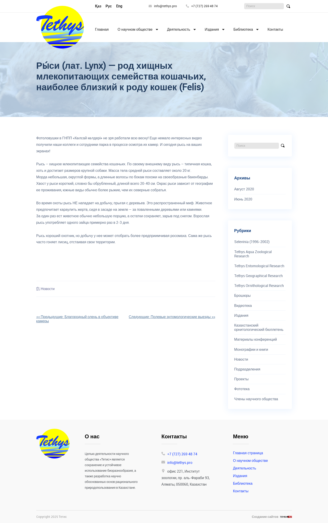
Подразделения (247, 369)
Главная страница (248, 452)
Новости (48, 288)
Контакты (275, 29)
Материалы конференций (255, 339)
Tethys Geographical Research (258, 276)
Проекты (241, 379)
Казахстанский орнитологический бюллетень (259, 327)
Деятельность (178, 29)
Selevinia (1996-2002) (251, 242)
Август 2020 (244, 189)
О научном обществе (135, 29)
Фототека (242, 389)
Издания (212, 29)
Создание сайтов (265, 517)
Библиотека (243, 29)
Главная (102, 29)
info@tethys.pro (163, 6)
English (122, 6)
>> (172, 316)
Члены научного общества (256, 399)
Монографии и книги (251, 349)
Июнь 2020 (243, 199)
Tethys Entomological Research (259, 266)
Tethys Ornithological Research (259, 286)
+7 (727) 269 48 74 (202, 6)
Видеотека (243, 305)
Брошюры (242, 295)
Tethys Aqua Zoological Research (253, 254)
